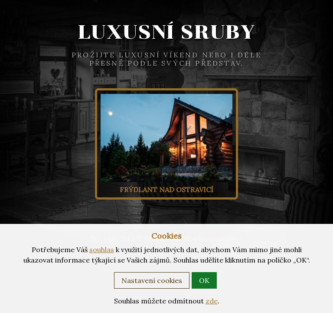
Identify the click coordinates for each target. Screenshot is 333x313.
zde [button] (212, 300)
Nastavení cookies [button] (151, 280)
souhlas (101, 249)
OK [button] (204, 280)
